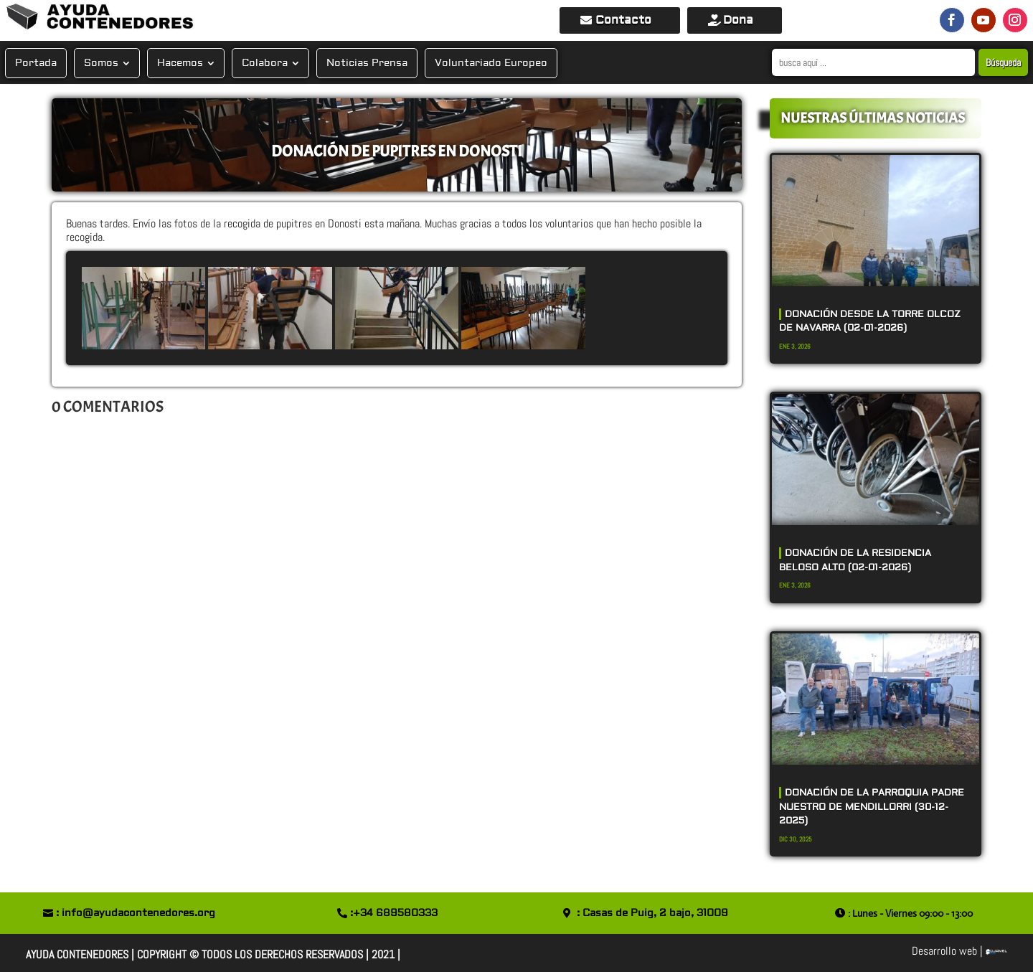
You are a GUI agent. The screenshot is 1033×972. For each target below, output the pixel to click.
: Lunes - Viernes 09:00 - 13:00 (910, 913)
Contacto (623, 20)
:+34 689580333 (394, 913)
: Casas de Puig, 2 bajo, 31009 (652, 913)
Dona (738, 20)
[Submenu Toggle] (125, 63)
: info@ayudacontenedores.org (135, 913)
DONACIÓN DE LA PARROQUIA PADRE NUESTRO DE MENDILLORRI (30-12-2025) (871, 806)
